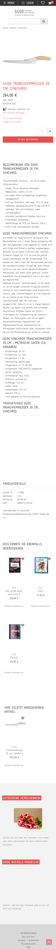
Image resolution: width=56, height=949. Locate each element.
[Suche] (43, 21)
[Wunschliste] (43, 3)
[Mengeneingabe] (42, 131)
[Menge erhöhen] (50, 131)
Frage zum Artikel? (12, 121)
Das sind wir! (28, 936)
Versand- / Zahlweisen (28, 940)
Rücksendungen (28, 943)
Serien (13, 28)
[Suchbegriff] (24, 21)
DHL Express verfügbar (14, 112)
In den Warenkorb (28, 139)
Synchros (22, 28)
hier (5, 517)
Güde (19, 496)
